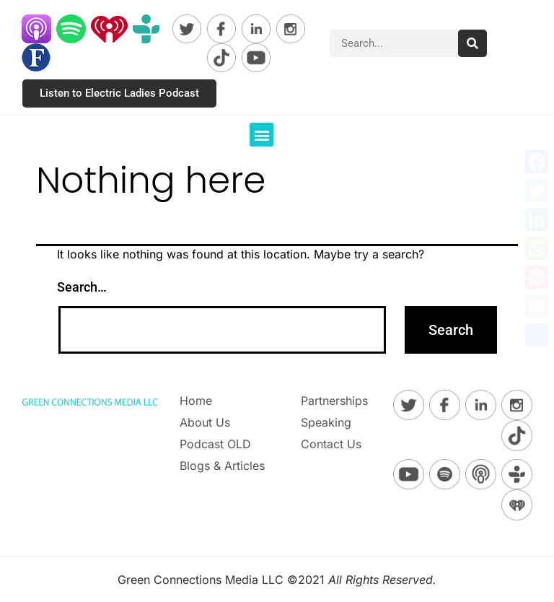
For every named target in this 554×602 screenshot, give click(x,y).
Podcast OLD (215, 444)
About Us (205, 422)
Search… (82, 287)
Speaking (326, 422)
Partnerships (334, 400)
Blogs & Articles (222, 465)
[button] (261, 135)
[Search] (472, 43)
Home (196, 400)
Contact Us (331, 444)
